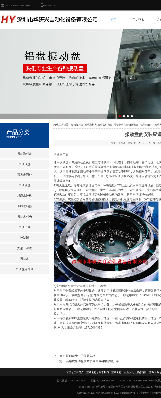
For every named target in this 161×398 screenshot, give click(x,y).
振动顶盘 (24, 164)
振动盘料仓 (24, 216)
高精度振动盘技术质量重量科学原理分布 (92, 361)
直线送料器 (24, 206)
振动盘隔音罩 (24, 269)
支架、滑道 (24, 248)
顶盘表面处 (24, 174)
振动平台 (24, 227)
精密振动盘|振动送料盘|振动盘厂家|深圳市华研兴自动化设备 (104, 124)
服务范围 (141, 372)
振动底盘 (24, 185)
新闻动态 (146, 124)
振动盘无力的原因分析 (80, 355)
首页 (114, 19)
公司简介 (79, 372)
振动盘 (24, 258)
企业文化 (129, 372)
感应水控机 (24, 195)
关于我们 (138, 19)
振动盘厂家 (61, 154)
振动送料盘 (24, 153)
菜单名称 (91, 372)
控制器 (24, 237)
